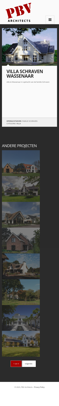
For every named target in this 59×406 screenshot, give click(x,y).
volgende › (29, 363)
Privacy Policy (39, 387)
